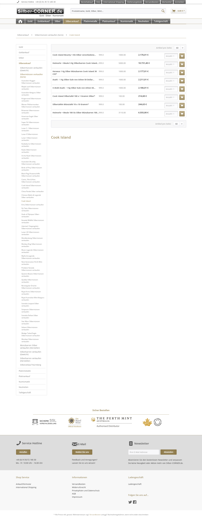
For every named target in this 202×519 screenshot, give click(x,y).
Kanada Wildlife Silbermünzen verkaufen (32, 221)
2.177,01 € (143, 71)
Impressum (77, 497)
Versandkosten (152, 2)
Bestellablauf (87, 2)
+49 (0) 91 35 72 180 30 (45, 2)
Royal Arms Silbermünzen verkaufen (31, 292)
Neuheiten (23, 387)
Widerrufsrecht (79, 487)
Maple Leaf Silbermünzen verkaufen (31, 87)
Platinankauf (24, 376)
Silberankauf (25, 63)
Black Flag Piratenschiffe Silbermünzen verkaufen (30, 174)
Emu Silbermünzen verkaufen (32, 205)
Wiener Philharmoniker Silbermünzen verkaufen (30, 105)
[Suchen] (163, 11)
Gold (21, 47)
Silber (21, 58)
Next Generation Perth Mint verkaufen (31, 263)
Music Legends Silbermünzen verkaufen (32, 251)
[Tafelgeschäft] (161, 21)
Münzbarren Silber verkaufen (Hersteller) (30, 346)
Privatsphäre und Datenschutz (86, 490)
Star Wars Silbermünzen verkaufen (30, 322)
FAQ (98, 2)
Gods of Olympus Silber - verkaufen (30, 215)
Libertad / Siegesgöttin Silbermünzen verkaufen (30, 227)
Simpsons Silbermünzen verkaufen (30, 310)
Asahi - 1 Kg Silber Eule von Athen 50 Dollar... (73, 79)
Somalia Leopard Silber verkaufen (30, 304)
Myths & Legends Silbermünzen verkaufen (30, 257)
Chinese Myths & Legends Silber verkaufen (31, 196)
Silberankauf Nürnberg (30, 364)
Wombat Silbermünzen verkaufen (30, 340)
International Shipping (113, 2)
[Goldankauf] (43, 21)
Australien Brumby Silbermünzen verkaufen (30, 163)
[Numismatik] (126, 21)
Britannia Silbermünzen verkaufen (30, 111)
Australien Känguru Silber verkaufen (31, 93)
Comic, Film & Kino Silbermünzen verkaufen (30, 180)
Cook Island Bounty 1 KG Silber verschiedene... (74, 55)
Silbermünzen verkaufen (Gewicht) (31, 69)
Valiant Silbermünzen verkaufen (29, 328)
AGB (74, 493)
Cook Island (26, 201)
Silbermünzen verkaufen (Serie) (31, 75)
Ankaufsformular (23, 484)
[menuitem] (118, 12)
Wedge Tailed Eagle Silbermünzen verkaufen (30, 334)
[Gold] (30, 21)
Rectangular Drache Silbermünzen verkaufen (30, 287)
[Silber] (57, 21)
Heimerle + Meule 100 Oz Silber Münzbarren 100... (76, 112)
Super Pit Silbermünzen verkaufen (30, 123)
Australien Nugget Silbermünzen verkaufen (30, 82)
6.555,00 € (143, 112)
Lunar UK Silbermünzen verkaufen (30, 233)
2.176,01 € (143, 55)
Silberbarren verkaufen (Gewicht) (30, 353)
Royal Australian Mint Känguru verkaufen (32, 298)
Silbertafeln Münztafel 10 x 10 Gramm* (71, 104)
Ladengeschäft (134, 484)
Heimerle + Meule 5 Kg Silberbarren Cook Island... (76, 63)
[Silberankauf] (72, 21)
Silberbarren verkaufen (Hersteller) (30, 359)
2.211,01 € (143, 79)
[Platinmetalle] (90, 21)
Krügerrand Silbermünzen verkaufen (31, 99)
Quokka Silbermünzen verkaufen (29, 281)
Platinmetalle (25, 371)
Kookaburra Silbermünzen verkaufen (31, 145)
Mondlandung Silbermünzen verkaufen (32, 239)
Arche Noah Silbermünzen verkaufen (31, 157)
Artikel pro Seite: (164, 48)
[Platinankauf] (109, 21)
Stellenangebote (134, 2)
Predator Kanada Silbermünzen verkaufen (30, 269)
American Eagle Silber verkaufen (29, 117)
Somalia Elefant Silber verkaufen (29, 316)
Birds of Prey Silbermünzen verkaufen (31, 168)
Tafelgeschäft (25, 392)
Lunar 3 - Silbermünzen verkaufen (30, 129)
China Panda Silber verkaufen (32, 191)
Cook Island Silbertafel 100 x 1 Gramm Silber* (74, 96)
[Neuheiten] (143, 21)
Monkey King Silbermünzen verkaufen (31, 245)
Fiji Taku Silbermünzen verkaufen (29, 209)
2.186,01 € (143, 88)
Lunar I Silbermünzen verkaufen (29, 139)
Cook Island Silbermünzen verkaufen (31, 186)
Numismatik (24, 381)
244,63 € (142, 104)
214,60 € (142, 96)
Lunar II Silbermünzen (29, 134)
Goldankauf (24, 52)
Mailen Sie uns (82, 452)
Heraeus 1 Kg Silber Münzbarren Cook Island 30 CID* (75, 72)
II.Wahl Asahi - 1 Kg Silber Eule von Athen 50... (74, 88)
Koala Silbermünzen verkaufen (28, 151)
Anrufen (23, 452)
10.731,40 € (144, 63)
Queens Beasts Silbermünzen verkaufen (32, 275)
